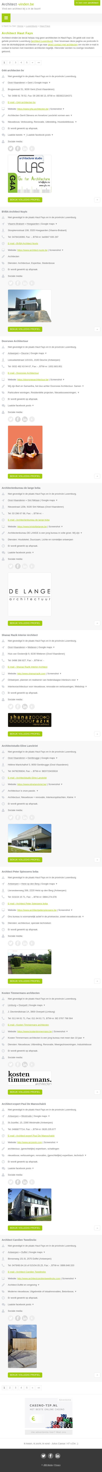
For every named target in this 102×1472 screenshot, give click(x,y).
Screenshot (57, 109)
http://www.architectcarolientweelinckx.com (38, 1278)
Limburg (12, 1005)
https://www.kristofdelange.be (32, 526)
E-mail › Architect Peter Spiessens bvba (28, 903)
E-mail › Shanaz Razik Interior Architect (27, 667)
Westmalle (26, 1116)
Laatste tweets (16, 134)
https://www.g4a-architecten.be (32, 109)
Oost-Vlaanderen (16, 82)
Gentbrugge (34, 758)
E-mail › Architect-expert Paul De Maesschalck (31, 1135)
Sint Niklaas (34, 500)
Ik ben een (87, 3)
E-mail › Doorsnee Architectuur (23, 373)
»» (39, 62)
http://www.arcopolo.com (29, 1142)
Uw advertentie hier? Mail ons (48, 1432)
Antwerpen (13, 353)
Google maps (42, 82)
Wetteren (32, 647)
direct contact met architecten (63, 44)
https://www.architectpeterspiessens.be (37, 910)
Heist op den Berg (30, 883)
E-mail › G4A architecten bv (21, 102)
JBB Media (48, 1465)
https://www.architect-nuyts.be (32, 250)
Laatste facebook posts (40, 134)
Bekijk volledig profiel (25, 199)
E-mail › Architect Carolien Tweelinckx (27, 1272)
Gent (30, 82)
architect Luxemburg (42, 41)
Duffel (24, 1252)
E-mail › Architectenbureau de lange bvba (28, 520)
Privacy (57, 1465)
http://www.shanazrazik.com (31, 673)
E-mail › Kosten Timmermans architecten (28, 1024)
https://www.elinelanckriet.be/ (32, 784)
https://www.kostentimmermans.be (34, 1031)
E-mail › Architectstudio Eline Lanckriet (27, 777)
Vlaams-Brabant (16, 223)
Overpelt (23, 1005)
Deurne (25, 353)
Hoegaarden (33, 223)
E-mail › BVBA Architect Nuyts (23, 243)
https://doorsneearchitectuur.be (33, 379)
